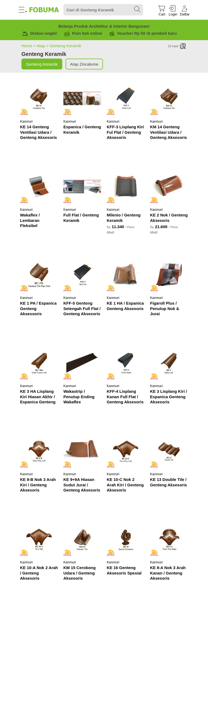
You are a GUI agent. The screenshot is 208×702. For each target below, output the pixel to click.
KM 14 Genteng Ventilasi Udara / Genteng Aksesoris (168, 132)
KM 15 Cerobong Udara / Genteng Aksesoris (79, 572)
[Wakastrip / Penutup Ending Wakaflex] (82, 363)
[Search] (103, 10)
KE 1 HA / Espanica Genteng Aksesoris (125, 306)
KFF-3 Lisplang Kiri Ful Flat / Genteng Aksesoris (125, 132)
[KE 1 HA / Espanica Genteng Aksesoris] (126, 275)
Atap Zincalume (84, 64)
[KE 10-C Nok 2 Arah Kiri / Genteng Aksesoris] (126, 451)
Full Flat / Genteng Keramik (81, 218)
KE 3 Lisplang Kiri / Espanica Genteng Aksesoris (168, 396)
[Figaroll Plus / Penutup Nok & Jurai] (169, 275)
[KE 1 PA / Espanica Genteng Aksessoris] (39, 275)
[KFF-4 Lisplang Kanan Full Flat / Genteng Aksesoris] (126, 363)
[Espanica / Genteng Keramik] (82, 98)
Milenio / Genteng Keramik (124, 218)
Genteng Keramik (65, 45)
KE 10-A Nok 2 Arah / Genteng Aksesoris (39, 572)
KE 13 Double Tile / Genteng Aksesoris (168, 482)
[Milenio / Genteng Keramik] (126, 187)
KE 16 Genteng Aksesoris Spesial (124, 570)
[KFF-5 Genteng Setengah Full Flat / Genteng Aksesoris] (82, 275)
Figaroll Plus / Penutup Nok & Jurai (164, 308)
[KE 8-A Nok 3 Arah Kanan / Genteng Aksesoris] (169, 539)
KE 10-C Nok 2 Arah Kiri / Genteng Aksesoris (125, 484)
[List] (183, 46)
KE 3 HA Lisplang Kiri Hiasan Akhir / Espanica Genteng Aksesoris (38, 397)
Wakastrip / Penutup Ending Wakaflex (79, 396)
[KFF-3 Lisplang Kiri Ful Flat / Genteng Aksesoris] (126, 98)
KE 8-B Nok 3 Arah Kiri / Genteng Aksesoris (38, 484)
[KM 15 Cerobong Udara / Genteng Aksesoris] (82, 539)
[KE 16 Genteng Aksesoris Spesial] (126, 539)
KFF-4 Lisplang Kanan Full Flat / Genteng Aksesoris (125, 396)
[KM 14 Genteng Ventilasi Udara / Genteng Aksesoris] (169, 98)
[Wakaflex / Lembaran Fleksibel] (39, 187)
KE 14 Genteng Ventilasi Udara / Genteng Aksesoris (38, 132)
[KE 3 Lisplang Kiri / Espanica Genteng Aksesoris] (169, 363)
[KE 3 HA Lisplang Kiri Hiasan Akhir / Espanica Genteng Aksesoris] (39, 363)
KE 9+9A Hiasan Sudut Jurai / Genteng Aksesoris (81, 484)
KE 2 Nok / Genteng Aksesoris (169, 218)
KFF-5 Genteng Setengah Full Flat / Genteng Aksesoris (82, 308)
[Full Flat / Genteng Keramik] (82, 187)
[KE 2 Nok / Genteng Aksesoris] (169, 187)
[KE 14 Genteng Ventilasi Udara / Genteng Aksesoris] (39, 98)
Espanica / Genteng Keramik (82, 130)
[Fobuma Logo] (44, 10)
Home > (29, 45)
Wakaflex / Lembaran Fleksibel (30, 220)
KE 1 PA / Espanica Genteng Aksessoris (38, 308)
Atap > (43, 45)
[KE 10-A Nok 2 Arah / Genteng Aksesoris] (39, 539)
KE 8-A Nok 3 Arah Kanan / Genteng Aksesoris (168, 572)
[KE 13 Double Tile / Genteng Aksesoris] (169, 451)
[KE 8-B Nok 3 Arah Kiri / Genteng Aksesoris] (39, 451)
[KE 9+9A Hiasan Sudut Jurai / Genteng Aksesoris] (82, 451)
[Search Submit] (138, 9)
